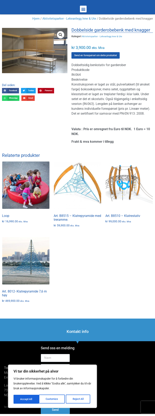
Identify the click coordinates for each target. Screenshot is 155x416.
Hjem (36, 18)
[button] (83, 9)
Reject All (53, 399)
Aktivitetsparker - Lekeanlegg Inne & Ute (69, 18)
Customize (26, 399)
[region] (52, 386)
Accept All (79, 399)
